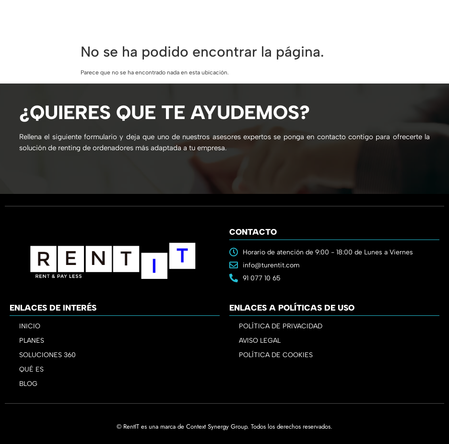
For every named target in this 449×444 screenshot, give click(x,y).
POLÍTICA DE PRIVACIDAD (280, 326)
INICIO (29, 326)
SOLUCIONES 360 (47, 355)
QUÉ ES (31, 369)
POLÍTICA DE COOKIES (276, 355)
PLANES (34, 341)
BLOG (28, 384)
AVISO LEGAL (260, 340)
